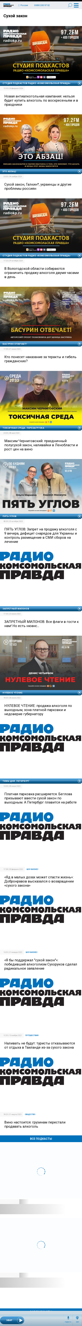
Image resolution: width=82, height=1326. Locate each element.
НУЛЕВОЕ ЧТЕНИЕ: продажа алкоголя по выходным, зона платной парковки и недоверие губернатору (38, 710)
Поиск (70, 5)
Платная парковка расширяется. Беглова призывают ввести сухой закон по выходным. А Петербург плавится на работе (40, 798)
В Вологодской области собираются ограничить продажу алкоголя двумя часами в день (41, 273)
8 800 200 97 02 (42, 5)
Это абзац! (9, 171)
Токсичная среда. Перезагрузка (23, 428)
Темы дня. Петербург (16, 781)
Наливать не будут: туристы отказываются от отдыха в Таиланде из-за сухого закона (39, 1045)
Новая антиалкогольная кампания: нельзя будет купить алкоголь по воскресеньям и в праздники (41, 100)
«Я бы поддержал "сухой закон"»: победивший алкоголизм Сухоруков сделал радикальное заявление (40, 964)
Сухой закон (15, 15)
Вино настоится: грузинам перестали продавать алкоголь (34, 1124)
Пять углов (10, 516)
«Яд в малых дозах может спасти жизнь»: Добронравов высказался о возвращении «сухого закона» (39, 881)
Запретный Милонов (16, 609)
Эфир (77, 1322)
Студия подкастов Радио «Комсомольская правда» (37, 83)
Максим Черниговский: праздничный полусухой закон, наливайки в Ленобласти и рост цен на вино (41, 445)
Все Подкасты (41, 1138)
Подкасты (68, 1322)
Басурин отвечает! (15, 344)
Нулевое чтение (12, 693)
